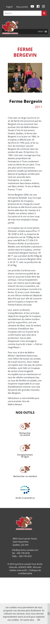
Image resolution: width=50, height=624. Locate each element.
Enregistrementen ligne (25, 455)
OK (38, 619)
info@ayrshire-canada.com (25, 550)
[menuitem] (9, 7)
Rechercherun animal (25, 434)
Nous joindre (22, 6)
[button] (40, 31)
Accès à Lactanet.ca (25, 497)
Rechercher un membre (25, 476)
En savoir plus (27, 619)
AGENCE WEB (24, 567)
